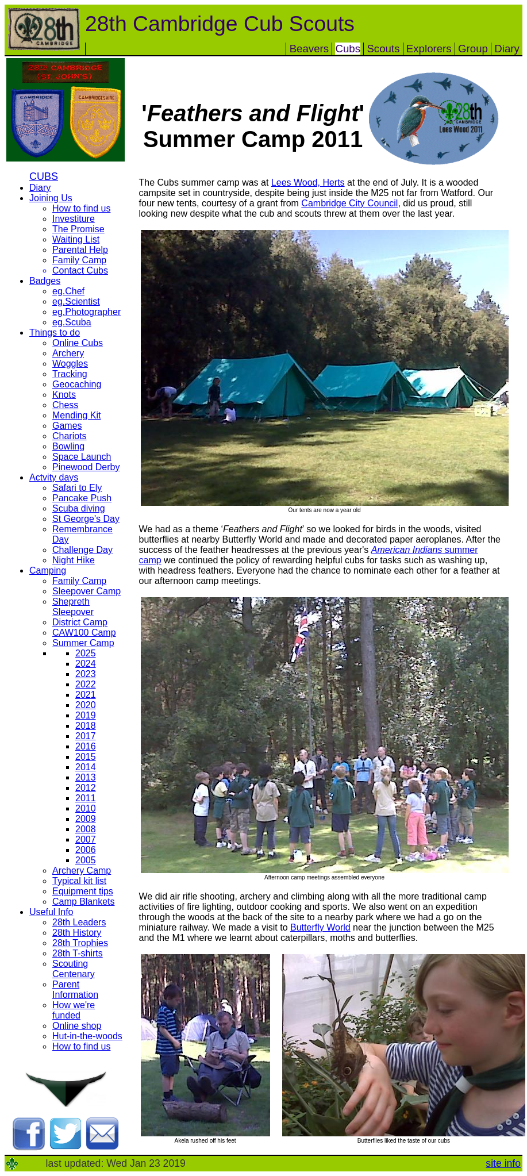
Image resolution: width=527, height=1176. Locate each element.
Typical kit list (79, 881)
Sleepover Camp (86, 591)
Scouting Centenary (73, 969)
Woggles (70, 363)
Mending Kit (76, 415)
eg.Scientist (76, 301)
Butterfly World (320, 927)
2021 (85, 695)
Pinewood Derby (86, 467)
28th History (76, 932)
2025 (85, 653)
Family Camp (79, 260)
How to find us (81, 208)
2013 (85, 777)
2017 (85, 736)
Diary (507, 49)
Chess (65, 405)
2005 (85, 860)
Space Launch (81, 457)
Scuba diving (78, 508)
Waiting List (75, 239)
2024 (85, 663)
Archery (68, 353)
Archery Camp (81, 870)
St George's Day (86, 519)
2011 (85, 798)
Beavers (309, 49)
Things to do (54, 332)
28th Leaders (79, 922)
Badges (44, 281)
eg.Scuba (71, 322)
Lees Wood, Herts (308, 182)
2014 (85, 767)
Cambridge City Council (349, 203)
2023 (85, 674)
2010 (85, 808)
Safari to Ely (77, 488)
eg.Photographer (86, 312)
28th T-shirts (77, 953)
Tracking (69, 374)
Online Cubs (77, 343)
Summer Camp (83, 643)
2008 (85, 829)
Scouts (383, 49)
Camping (47, 570)
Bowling (68, 446)
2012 (85, 788)
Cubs (347, 49)
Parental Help (80, 250)
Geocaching (76, 384)
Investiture (73, 219)
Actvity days (53, 477)
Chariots (69, 436)
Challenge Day (82, 550)
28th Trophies (80, 943)
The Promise (78, 229)
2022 (85, 684)
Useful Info (51, 912)
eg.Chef (68, 291)
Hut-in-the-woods (87, 1036)
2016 (85, 746)
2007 (85, 839)
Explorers (429, 49)
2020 (85, 705)
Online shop (76, 1026)
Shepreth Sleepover (73, 607)
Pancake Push (81, 498)
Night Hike (73, 560)
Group (473, 49)
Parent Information (75, 989)
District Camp (79, 622)
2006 (85, 850)
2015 (85, 757)
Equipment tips (82, 891)
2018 (85, 726)
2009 (85, 819)
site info (503, 1163)
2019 (85, 715)
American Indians (407, 550)
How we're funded (73, 1010)
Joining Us (50, 198)
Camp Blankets (83, 901)
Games (67, 426)
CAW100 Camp (84, 632)
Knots (64, 394)
